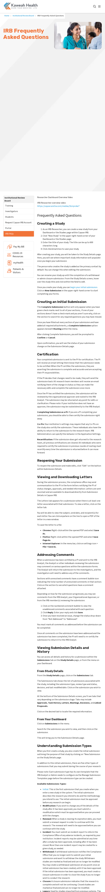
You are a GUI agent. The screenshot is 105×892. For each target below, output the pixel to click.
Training (9, 205)
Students (9, 216)
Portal (8, 228)
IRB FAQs (9, 233)
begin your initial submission (83, 287)
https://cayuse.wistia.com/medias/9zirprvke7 (58, 206)
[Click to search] (94, 6)
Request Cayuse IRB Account (18, 222)
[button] (100, 6)
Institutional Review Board (15, 199)
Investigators (11, 211)
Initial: (46, 789)
